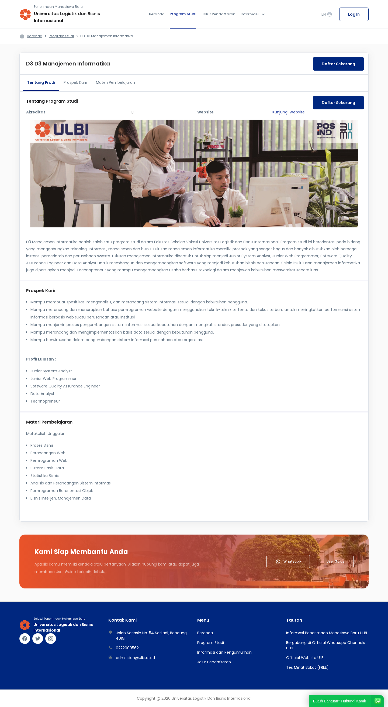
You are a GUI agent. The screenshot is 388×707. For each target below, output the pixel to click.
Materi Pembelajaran (115, 82)
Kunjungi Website (288, 112)
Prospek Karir (75, 82)
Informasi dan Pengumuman (224, 652)
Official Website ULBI (305, 657)
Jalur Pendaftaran (218, 14)
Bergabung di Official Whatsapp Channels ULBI (325, 645)
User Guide (336, 561)
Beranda (156, 14)
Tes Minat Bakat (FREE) (307, 667)
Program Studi (183, 13)
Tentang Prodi (41, 82)
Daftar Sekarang (338, 64)
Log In (354, 14)
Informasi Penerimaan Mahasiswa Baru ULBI (326, 633)
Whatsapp (288, 561)
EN (326, 14)
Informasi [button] (253, 14)
